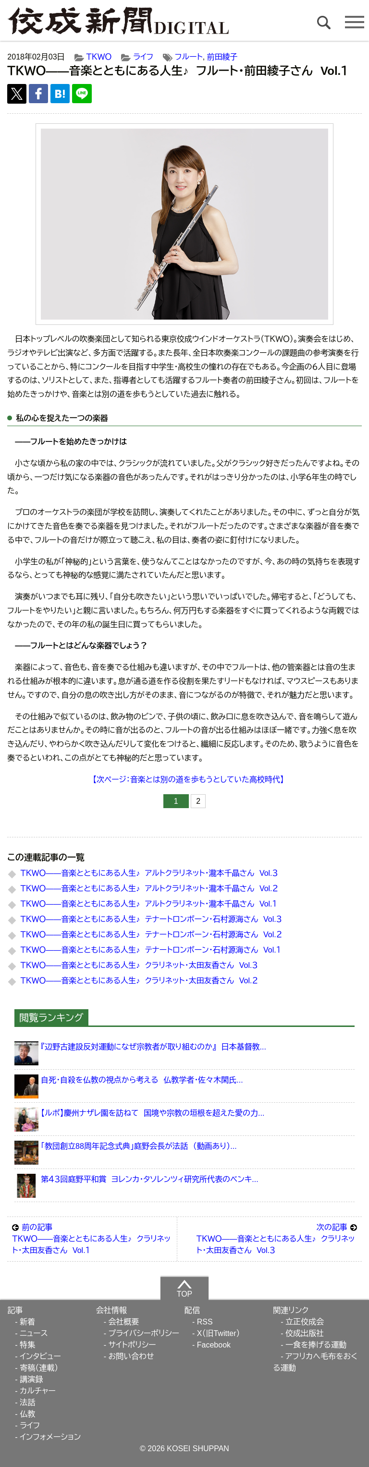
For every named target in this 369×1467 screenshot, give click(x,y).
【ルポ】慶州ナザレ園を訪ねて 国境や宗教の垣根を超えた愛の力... (152, 1113)
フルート (189, 57)
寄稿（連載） (39, 1368)
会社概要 (123, 1322)
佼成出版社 (304, 1333)
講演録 (31, 1379)
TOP (185, 1288)
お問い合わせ (131, 1356)
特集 (27, 1345)
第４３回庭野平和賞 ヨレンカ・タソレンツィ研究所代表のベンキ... (149, 1179)
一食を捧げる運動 (315, 1345)
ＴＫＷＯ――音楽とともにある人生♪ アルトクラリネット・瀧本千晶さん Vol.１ (149, 904)
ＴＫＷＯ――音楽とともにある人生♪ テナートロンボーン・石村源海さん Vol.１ (151, 950)
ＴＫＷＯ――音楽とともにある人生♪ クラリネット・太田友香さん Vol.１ (92, 1238)
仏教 (27, 1414)
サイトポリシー (132, 1345)
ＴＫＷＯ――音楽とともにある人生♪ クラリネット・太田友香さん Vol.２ (139, 981)
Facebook (214, 1345)
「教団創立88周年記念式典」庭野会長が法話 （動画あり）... (139, 1146)
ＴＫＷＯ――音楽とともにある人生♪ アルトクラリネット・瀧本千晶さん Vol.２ (149, 888)
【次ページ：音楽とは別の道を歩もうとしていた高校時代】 (188, 779)
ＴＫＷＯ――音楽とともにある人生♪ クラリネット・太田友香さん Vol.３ (139, 965)
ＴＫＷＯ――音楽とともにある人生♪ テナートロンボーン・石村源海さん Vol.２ (151, 934)
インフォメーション (50, 1437)
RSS (205, 1322)
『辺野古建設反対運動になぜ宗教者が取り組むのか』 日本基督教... (153, 1047)
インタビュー (40, 1356)
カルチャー (38, 1391)
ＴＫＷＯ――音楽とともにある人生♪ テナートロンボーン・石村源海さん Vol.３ (151, 919)
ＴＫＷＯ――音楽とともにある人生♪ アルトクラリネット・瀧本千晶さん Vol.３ (149, 873)
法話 (27, 1402)
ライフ (143, 57)
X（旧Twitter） (218, 1333)
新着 (27, 1322)
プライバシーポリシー (143, 1333)
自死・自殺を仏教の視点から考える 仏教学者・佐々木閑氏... (142, 1080)
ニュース (34, 1333)
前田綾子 (222, 57)
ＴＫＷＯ (99, 57)
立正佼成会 (304, 1322)
